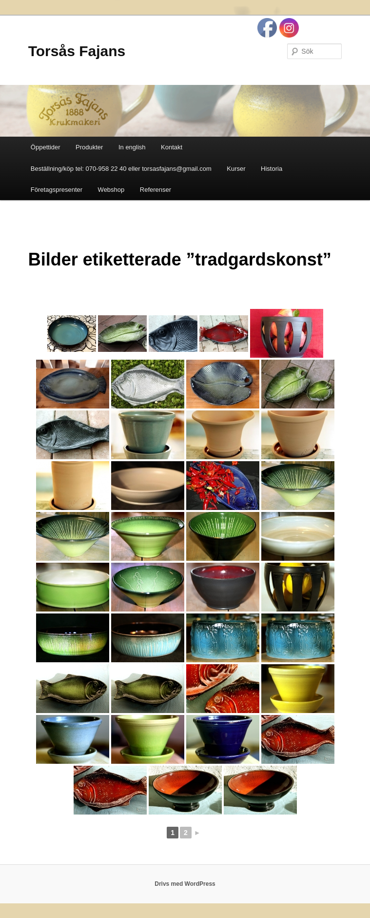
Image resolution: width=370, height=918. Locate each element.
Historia (271, 168)
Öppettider (45, 147)
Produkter (89, 147)
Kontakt (171, 147)
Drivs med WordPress (185, 883)
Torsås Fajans (77, 51)
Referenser (155, 189)
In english (132, 147)
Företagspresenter (56, 189)
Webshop (111, 189)
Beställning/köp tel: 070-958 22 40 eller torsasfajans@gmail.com (121, 168)
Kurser (236, 168)
